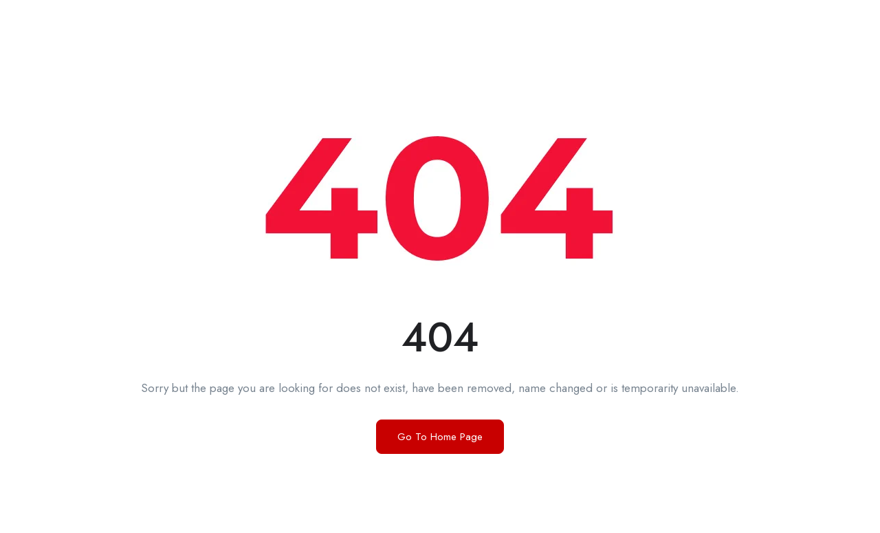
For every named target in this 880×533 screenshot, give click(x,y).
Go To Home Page (440, 436)
